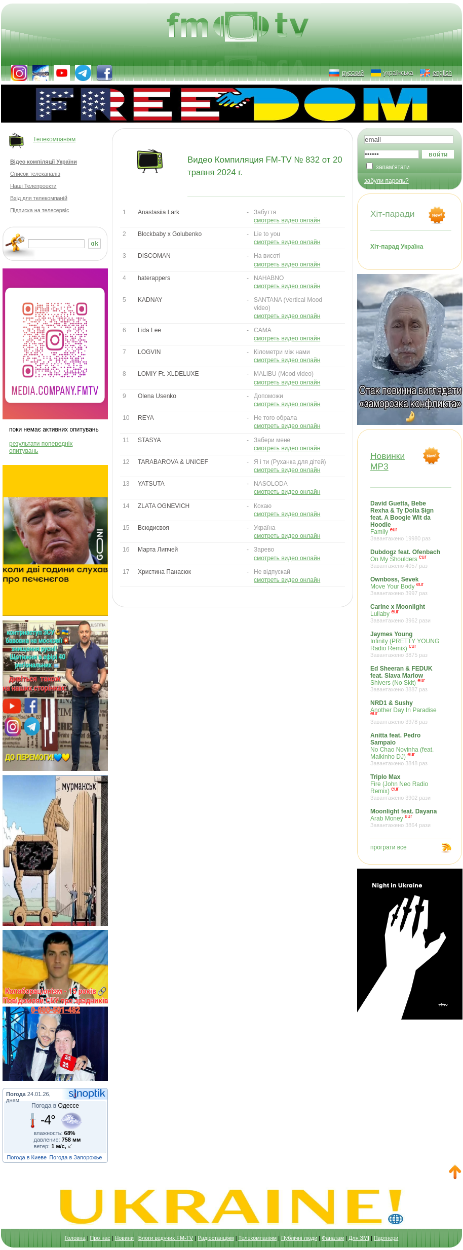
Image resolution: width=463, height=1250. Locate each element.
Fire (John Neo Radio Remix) (405, 787)
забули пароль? (386, 180)
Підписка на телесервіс (39, 210)
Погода (16, 1094)
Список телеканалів (35, 174)
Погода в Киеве (27, 1157)
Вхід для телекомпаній (38, 198)
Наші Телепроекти (33, 186)
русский (353, 72)
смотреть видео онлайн (287, 220)
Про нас (100, 1238)
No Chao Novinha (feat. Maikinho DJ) (405, 749)
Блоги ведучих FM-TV (165, 1238)
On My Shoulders (405, 559)
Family (405, 520)
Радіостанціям (216, 1238)
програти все (388, 847)
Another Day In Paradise (405, 712)
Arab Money (405, 818)
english (442, 72)
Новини (124, 1238)
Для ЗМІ (359, 1238)
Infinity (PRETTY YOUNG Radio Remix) (405, 644)
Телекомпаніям (54, 139)
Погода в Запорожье (75, 1157)
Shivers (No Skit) (405, 678)
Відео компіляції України (43, 162)
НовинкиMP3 (387, 461)
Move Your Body (405, 586)
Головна (75, 1238)
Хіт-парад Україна (396, 246)
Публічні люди (299, 1238)
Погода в (55, 1105)
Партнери (386, 1238)
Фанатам (333, 1238)
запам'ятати (392, 167)
